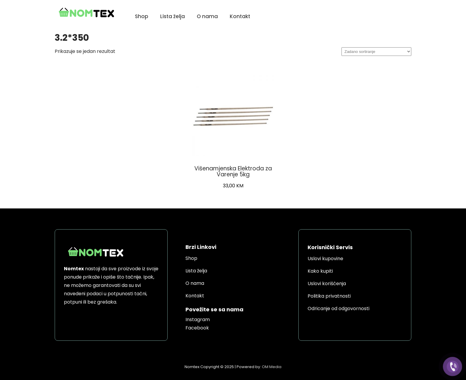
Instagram (197, 319)
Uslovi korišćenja (327, 283)
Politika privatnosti (329, 296)
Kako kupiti (320, 271)
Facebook (197, 327)
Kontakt (240, 16)
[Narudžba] (376, 51)
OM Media (271, 367)
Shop (141, 16)
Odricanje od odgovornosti (338, 308)
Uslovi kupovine (325, 258)
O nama (207, 16)
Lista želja (172, 16)
